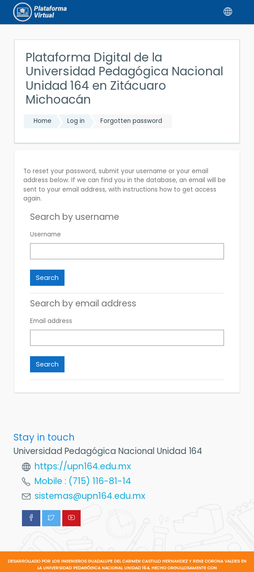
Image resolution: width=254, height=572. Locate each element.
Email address (51, 321)
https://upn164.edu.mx (82, 466)
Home (43, 121)
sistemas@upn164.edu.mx (89, 496)
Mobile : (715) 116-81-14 (82, 481)
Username (45, 234)
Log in (76, 121)
